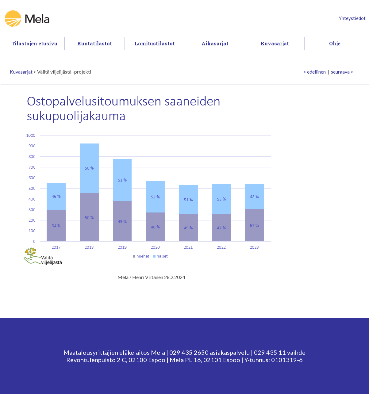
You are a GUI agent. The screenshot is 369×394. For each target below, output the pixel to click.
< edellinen (314, 72)
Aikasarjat (215, 43)
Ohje (334, 43)
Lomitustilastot (155, 43)
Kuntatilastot (94, 43)
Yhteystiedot (352, 18)
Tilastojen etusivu (34, 43)
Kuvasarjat (275, 43)
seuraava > (342, 72)
